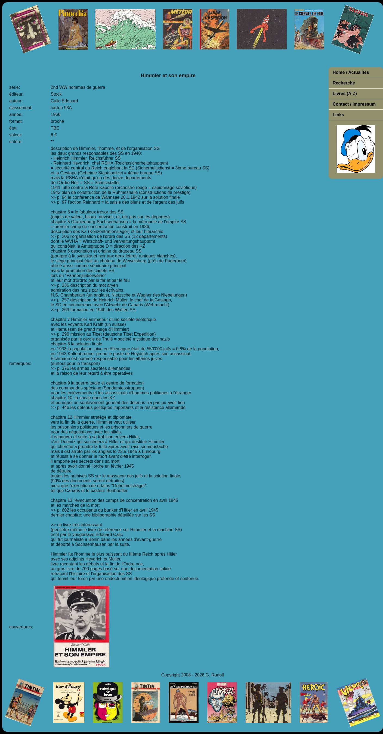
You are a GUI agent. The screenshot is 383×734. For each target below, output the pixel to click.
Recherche (344, 83)
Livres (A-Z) (345, 93)
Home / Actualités (351, 72)
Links (338, 114)
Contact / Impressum (354, 104)
